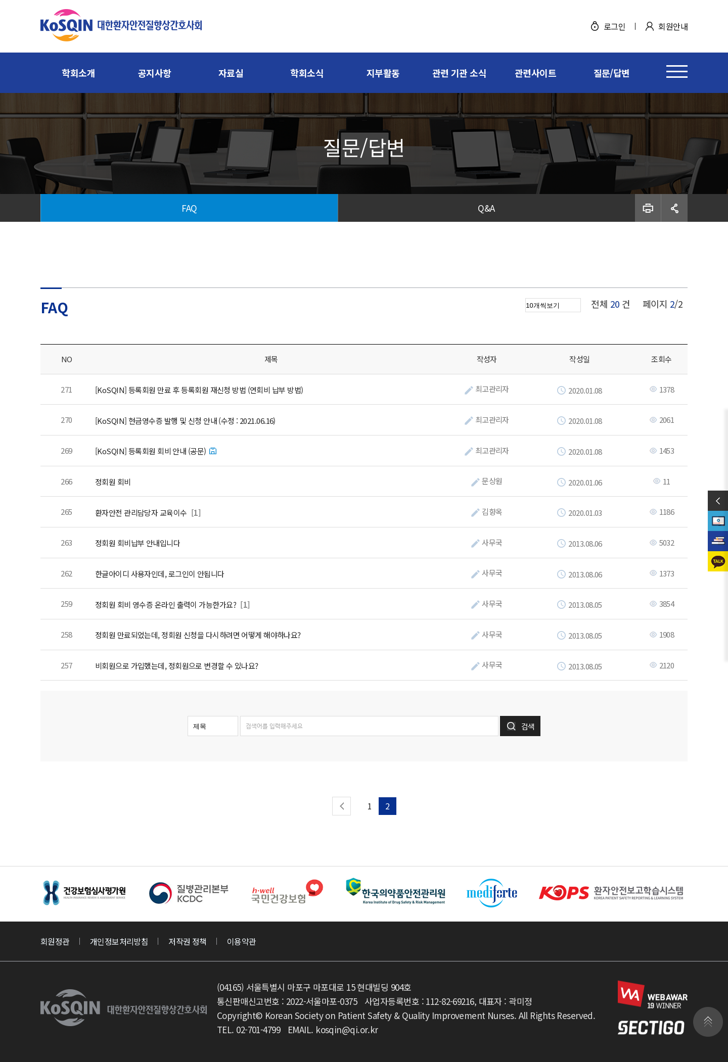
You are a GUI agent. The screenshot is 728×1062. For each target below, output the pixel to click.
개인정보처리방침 (119, 941)
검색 (527, 726)
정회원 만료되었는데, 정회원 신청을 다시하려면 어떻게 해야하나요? (198, 635)
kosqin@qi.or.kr (346, 1029)
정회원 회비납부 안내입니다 (137, 543)
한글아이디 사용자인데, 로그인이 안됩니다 (159, 574)
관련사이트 (535, 72)
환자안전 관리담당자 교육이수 (141, 513)
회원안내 (673, 26)
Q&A (486, 208)
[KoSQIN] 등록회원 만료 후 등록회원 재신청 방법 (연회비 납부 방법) (199, 390)
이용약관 (241, 941)
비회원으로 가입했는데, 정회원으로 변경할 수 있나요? (176, 666)
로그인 (614, 26)
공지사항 (154, 72)
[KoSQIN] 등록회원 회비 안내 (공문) (150, 451)
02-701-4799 (258, 1029)
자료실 (230, 72)
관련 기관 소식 (459, 72)
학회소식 (307, 72)
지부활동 (383, 72)
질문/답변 (612, 72)
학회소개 (78, 72)
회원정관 (55, 941)
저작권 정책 (187, 941)
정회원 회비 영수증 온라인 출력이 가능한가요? (165, 605)
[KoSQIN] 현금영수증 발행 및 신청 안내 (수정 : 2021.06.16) (185, 421)
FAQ (189, 208)
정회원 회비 (113, 482)
